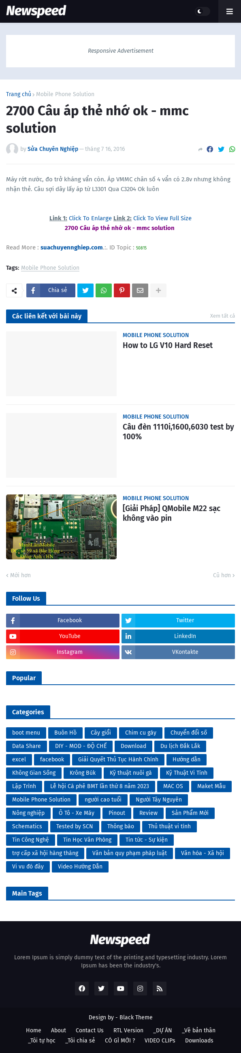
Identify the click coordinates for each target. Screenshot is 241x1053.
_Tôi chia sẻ (80, 1040)
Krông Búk (83, 772)
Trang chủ (18, 94)
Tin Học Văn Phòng (87, 839)
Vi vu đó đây (28, 866)
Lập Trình (24, 786)
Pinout (117, 813)
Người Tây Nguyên (159, 799)
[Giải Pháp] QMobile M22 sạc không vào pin (171, 513)
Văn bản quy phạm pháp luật (129, 853)
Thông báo (120, 826)
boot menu (26, 732)
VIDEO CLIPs (160, 1040)
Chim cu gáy (140, 732)
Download (133, 746)
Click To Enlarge (91, 218)
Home (33, 1030)
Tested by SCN (74, 826)
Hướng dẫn (186, 759)
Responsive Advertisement (121, 50)
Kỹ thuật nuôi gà (131, 772)
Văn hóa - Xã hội (202, 853)
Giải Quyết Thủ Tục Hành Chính (118, 759)
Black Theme (136, 1017)
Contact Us (90, 1030)
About (58, 1030)
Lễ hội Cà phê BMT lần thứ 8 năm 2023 (99, 786)
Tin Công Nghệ (30, 839)
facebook (52, 759)
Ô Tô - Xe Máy (76, 813)
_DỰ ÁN (162, 1030)
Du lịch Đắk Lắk (180, 746)
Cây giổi (101, 732)
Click (139, 218)
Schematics (27, 826)
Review (148, 813)
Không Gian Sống (33, 772)
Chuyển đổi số (189, 732)
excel (19, 759)
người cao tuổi (103, 799)
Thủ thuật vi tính (169, 826)
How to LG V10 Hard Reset (168, 345)
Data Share (26, 746)
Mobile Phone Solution (65, 94)
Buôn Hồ (65, 732)
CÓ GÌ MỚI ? (120, 1040)
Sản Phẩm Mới (190, 813)
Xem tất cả (222, 316)
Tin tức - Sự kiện (147, 839)
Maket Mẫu (211, 786)
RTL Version (128, 1030)
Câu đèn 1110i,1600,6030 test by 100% (178, 432)
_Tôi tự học (41, 1040)
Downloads (199, 1040)
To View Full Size (169, 218)
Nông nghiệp (28, 813)
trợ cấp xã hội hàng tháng (45, 853)
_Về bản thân (198, 1030)
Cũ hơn (222, 575)
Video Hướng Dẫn (80, 866)
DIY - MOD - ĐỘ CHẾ (81, 746)
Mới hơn (20, 575)
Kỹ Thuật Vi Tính (186, 772)
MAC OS (173, 786)
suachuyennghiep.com (72, 247)
